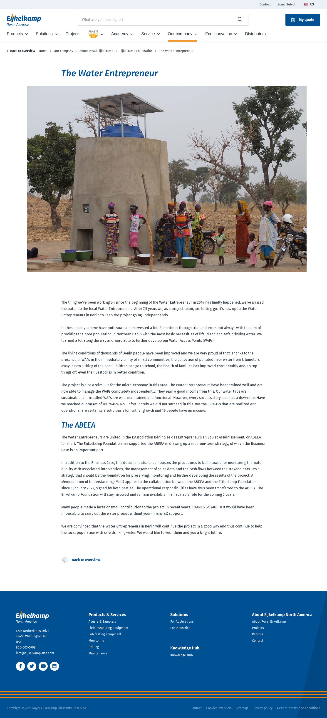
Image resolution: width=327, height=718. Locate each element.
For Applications (182, 622)
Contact (257, 641)
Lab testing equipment (105, 634)
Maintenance (98, 653)
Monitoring (96, 641)
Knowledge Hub (181, 655)
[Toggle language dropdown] (311, 4)
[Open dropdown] (123, 615)
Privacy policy (262, 708)
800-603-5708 (26, 647)
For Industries (180, 628)
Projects (258, 628)
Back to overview (22, 51)
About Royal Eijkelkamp (269, 622)
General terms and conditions (298, 708)
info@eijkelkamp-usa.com (35, 653)
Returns (257, 634)
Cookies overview (218, 708)
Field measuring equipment (108, 628)
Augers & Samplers (102, 622)
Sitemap (242, 708)
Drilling (94, 647)
